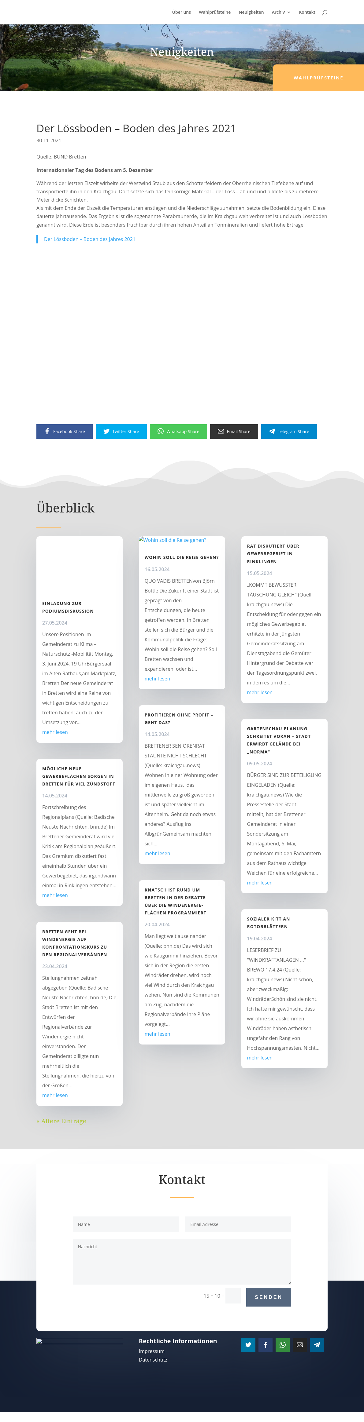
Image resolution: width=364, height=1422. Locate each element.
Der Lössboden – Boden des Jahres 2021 (90, 239)
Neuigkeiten (251, 12)
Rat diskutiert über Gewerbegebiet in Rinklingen (273, 553)
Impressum (152, 1351)
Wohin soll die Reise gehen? (182, 603)
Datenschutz (153, 1359)
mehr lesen (55, 732)
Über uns (181, 12)
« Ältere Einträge (61, 1121)
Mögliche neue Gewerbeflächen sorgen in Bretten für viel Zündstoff (78, 776)
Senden (269, 1297)
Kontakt (307, 12)
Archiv (278, 12)
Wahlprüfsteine (215, 12)
